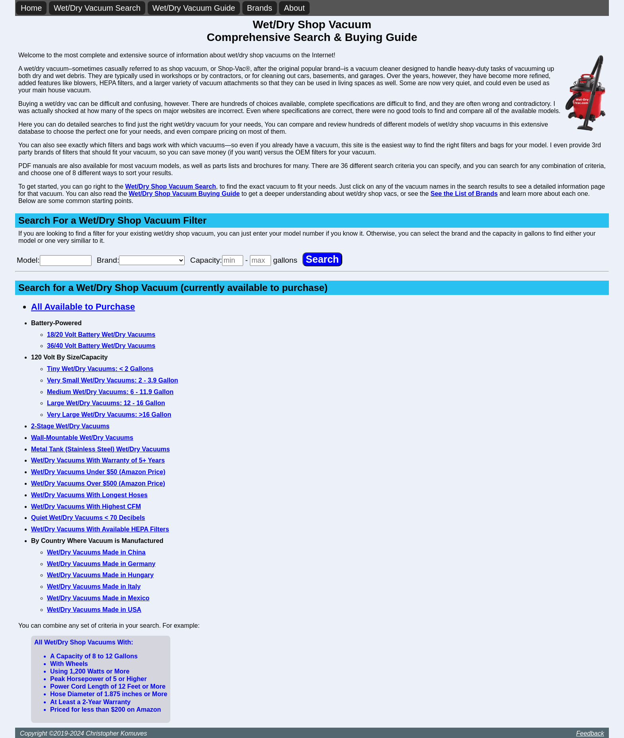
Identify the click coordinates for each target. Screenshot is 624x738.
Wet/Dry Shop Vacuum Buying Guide (184, 193)
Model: (54, 260)
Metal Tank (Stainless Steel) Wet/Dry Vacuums (100, 449)
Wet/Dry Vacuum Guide (193, 8)
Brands (259, 8)
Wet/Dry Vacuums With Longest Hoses (89, 495)
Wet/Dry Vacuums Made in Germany (101, 563)
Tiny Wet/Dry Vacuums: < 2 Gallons (100, 368)
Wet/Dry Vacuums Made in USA (94, 609)
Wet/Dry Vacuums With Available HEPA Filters (100, 529)
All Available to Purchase (83, 307)
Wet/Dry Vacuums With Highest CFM (86, 506)
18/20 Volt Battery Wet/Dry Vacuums (101, 334)
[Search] (322, 259)
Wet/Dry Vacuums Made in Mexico (98, 598)
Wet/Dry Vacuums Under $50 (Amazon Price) (98, 472)
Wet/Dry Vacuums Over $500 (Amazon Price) (98, 483)
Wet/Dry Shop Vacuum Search (170, 186)
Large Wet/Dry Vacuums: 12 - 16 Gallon (106, 403)
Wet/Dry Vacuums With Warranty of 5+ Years (98, 460)
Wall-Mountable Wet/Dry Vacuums (82, 437)
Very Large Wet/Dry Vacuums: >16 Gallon (109, 414)
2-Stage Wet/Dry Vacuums (70, 426)
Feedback (590, 733)
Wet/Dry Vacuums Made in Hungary (100, 575)
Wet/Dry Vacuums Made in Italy (93, 586)
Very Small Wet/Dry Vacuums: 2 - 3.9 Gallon (112, 380)
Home (31, 8)
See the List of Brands (464, 193)
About (294, 8)
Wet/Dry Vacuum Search (97, 8)
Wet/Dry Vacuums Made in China (96, 552)
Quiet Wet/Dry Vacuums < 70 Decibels (88, 517)
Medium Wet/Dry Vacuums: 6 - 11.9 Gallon (110, 392)
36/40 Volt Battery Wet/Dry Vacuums (101, 345)
